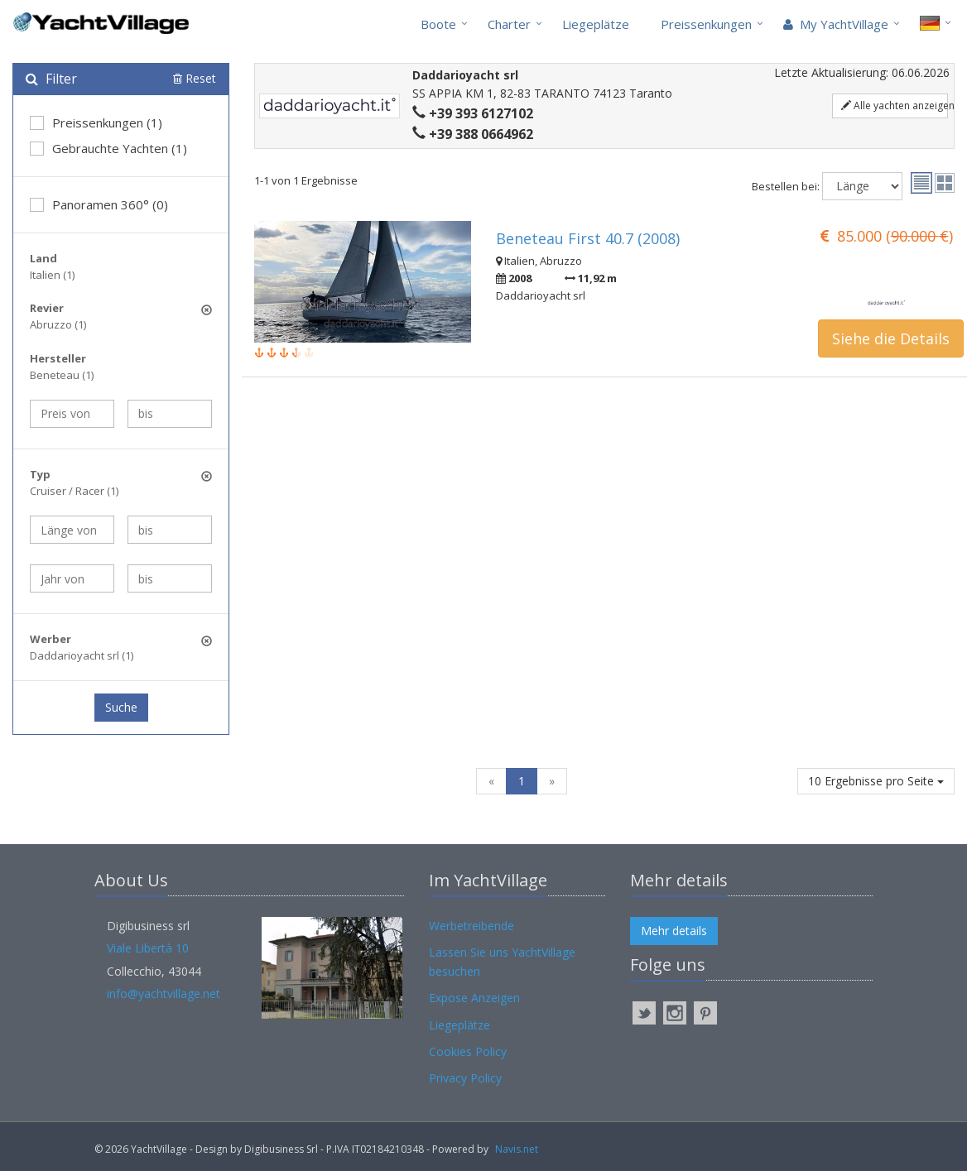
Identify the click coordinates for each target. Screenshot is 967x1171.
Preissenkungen (706, 24)
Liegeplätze (595, 24)
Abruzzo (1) (58, 324)
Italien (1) (52, 274)
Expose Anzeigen (474, 997)
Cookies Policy (468, 1051)
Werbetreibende (471, 925)
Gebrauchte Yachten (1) (108, 148)
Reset (194, 78)
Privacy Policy (465, 1078)
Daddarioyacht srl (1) (81, 655)
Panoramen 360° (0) (99, 204)
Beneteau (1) (62, 374)
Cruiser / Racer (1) (74, 490)
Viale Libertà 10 (148, 948)
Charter (509, 24)
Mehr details (674, 930)
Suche (121, 707)
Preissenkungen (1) (96, 122)
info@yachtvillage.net (163, 993)
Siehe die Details (891, 338)
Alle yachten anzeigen (894, 105)
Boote (438, 24)
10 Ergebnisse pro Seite (876, 781)
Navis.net (516, 1149)
